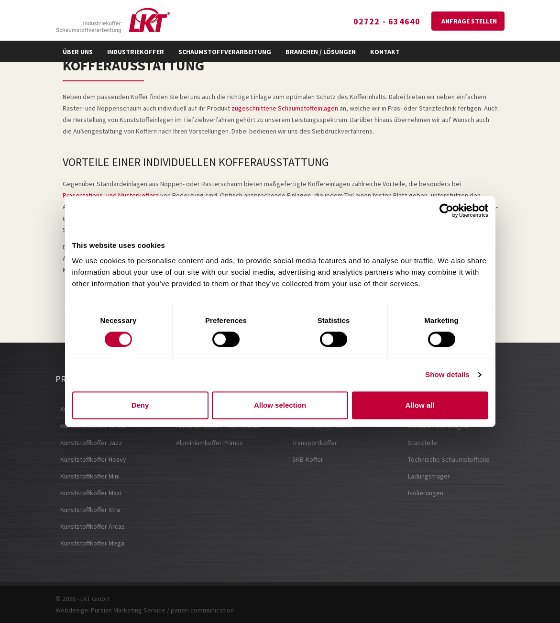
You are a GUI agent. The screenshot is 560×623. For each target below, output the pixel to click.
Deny (140, 405)
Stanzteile (422, 442)
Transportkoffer (314, 442)
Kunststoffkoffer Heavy (93, 459)
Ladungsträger (429, 476)
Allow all (420, 405)
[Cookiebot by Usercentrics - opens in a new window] (446, 210)
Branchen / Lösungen (320, 51)
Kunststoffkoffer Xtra (90, 509)
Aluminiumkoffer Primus (209, 442)
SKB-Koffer (307, 459)
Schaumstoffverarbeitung (224, 51)
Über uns (78, 51)
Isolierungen (425, 493)
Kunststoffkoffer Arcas (92, 526)
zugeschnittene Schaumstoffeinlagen (284, 108)
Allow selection (280, 405)
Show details (447, 374)
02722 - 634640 (387, 21)
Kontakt (385, 51)
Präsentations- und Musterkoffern (111, 195)
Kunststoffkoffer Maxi (90, 493)
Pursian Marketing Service (128, 610)
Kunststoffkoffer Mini (90, 476)
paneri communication (202, 610)
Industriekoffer (135, 51)
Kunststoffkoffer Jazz (91, 442)
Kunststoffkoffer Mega (92, 543)
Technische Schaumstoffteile (449, 459)
